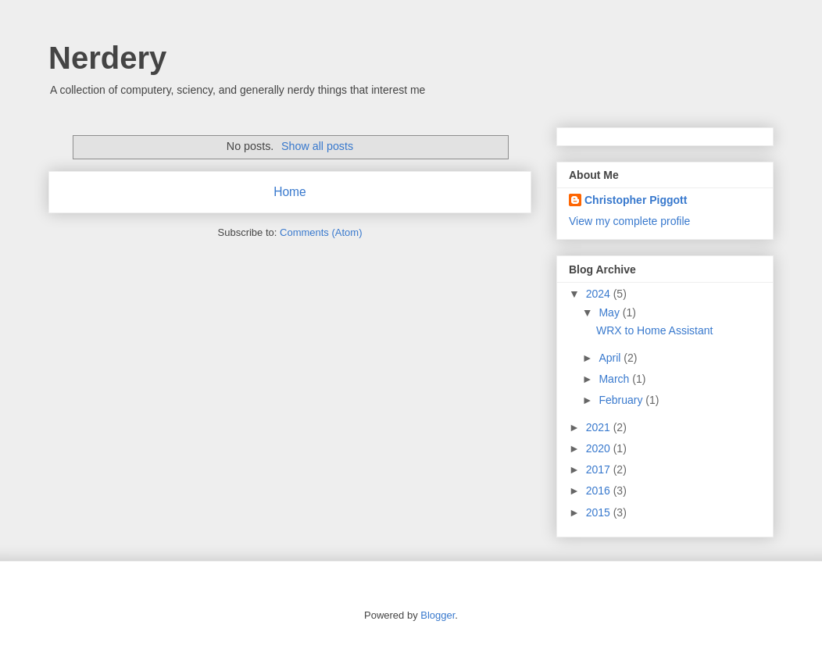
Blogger (437, 615)
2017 (599, 469)
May (610, 312)
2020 (599, 448)
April (611, 358)
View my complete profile (629, 221)
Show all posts (317, 146)
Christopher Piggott (635, 200)
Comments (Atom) (321, 232)
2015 (599, 512)
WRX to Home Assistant (654, 330)
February (622, 400)
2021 (599, 427)
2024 (599, 293)
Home (289, 191)
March (615, 379)
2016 (599, 490)
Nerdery (107, 58)
